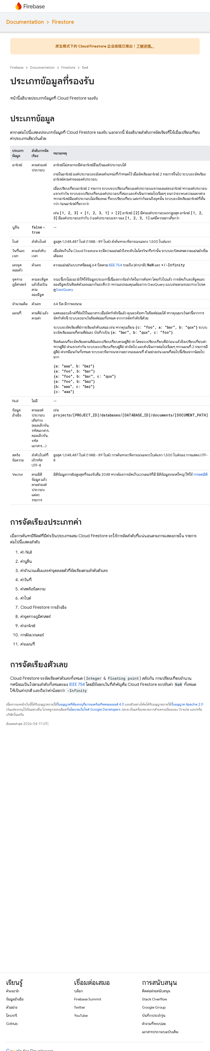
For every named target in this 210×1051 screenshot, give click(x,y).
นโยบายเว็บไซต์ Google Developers (94, 709)
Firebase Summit (87, 999)
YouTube (81, 1015)
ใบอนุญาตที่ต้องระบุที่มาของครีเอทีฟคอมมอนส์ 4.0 (90, 704)
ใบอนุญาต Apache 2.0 (187, 704)
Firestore (63, 22)
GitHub (12, 1023)
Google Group (154, 1007)
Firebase (17, 67)
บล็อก (78, 991)
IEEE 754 (115, 265)
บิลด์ (85, 67)
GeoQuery (64, 289)
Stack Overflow (154, 999)
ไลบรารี (11, 1015)
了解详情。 (145, 46)
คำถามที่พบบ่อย (154, 1023)
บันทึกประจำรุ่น (153, 1015)
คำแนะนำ (12, 991)
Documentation (25, 22)
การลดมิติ (200, 474)
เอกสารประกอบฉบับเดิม (160, 1032)
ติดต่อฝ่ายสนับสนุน (156, 991)
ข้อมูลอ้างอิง (15, 999)
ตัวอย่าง (11, 1007)
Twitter (79, 1007)
